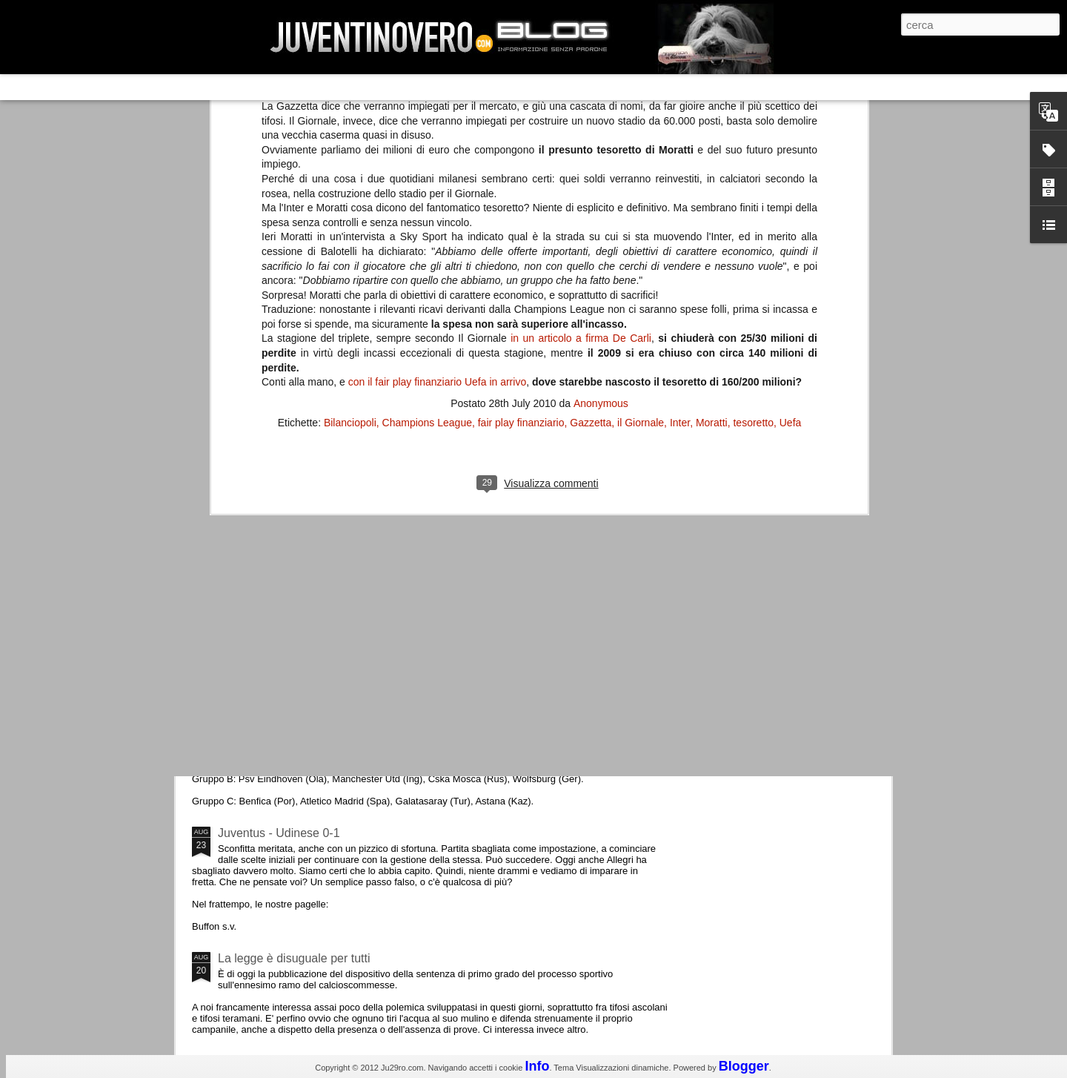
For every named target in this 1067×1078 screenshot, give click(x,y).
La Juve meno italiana (275, 562)
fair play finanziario (521, 188)
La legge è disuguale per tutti (294, 958)
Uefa (791, 188)
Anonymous (601, 168)
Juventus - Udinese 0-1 (279, 833)
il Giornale (640, 188)
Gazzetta (590, 188)
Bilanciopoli (350, 188)
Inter (680, 188)
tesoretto (753, 188)
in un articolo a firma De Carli (581, 104)
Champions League (427, 188)
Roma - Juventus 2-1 (273, 643)
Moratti (712, 188)
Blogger (744, 1066)
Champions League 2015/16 (292, 707)
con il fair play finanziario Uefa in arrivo (437, 147)
